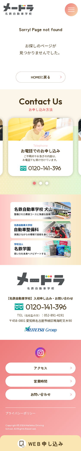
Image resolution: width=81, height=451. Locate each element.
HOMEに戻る (40, 77)
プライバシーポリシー (20, 413)
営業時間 (40, 381)
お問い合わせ (40, 394)
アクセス (40, 368)
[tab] (34, 183)
